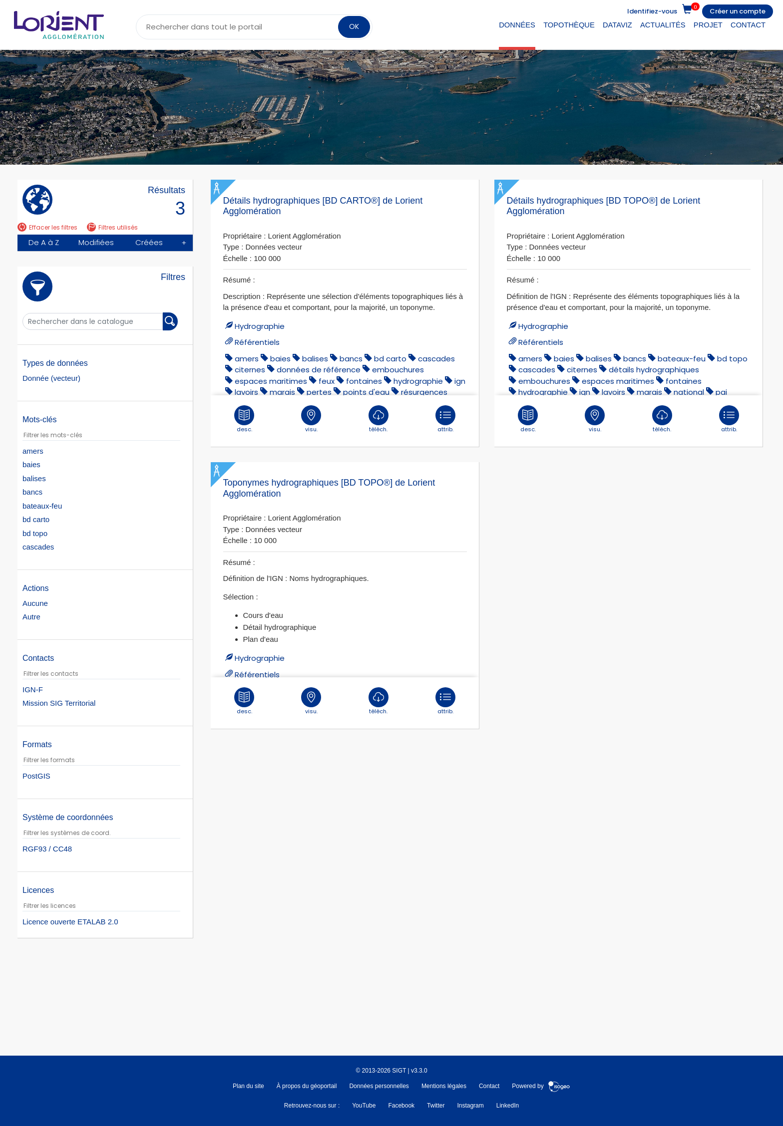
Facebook (401, 1105)
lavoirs (246, 392)
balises (315, 358)
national (689, 392)
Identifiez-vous (652, 11)
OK (353, 26)
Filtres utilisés (112, 227)
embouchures (398, 369)
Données (517, 25)
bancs (351, 358)
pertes (319, 392)
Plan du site (248, 1086)
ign (459, 381)
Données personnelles (378, 1086)
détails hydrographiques (654, 369)
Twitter (435, 1105)
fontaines (364, 381)
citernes (250, 369)
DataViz (617, 25)
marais (282, 392)
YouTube (364, 1105)
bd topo (732, 358)
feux (327, 381)
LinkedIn (507, 1105)
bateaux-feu (682, 358)
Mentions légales (443, 1086)
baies (280, 358)
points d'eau (366, 392)
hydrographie (418, 381)
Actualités (663, 25)
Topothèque (569, 25)
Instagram (470, 1105)
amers (247, 358)
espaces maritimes (271, 381)
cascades (436, 358)
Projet (708, 25)
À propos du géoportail (307, 1086)
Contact (748, 25)
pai (721, 392)
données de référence (319, 369)
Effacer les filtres (47, 227)
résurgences (424, 392)
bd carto (390, 358)
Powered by (541, 1086)
